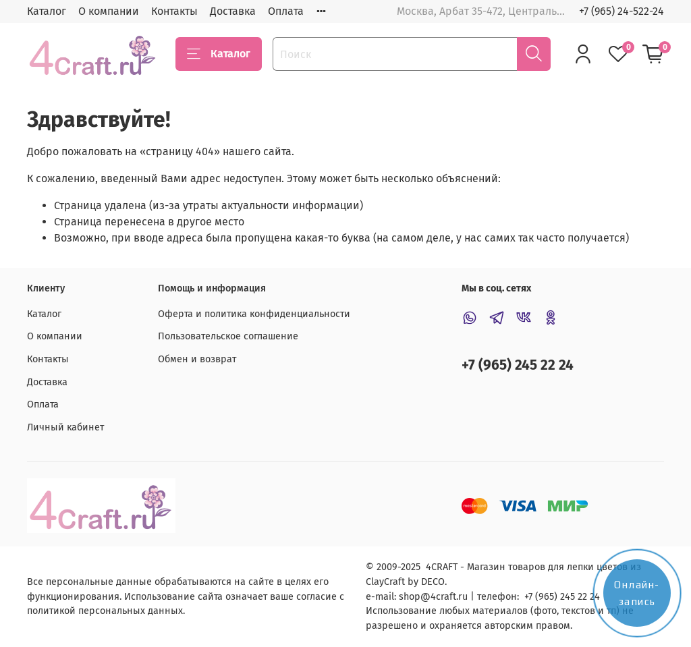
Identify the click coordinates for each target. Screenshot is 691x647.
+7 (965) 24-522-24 (621, 11)
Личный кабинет (65, 427)
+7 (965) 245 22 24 (518, 365)
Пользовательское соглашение (228, 336)
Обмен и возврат (197, 359)
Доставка (233, 11)
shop (409, 596)
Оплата (286, 11)
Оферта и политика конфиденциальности (254, 314)
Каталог (46, 11)
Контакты (174, 11)
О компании (108, 11)
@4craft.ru (444, 596)
